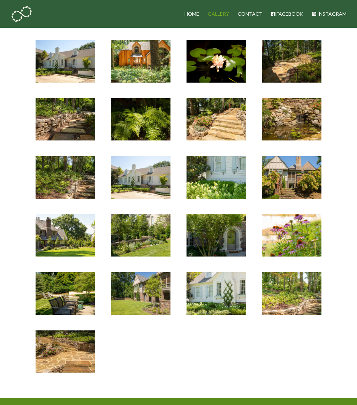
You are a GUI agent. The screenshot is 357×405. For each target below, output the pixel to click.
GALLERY (218, 14)
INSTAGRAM (329, 14)
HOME (191, 14)
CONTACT (250, 14)
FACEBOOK (287, 14)
